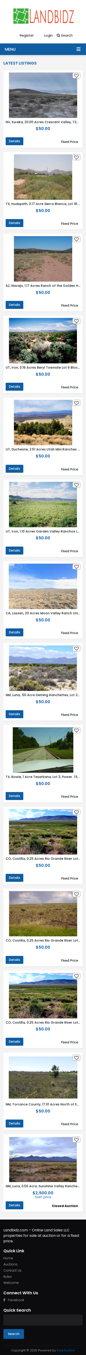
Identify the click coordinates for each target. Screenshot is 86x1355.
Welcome (11, 1282)
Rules (7, 1276)
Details (14, 141)
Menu (78, 49)
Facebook (13, 1300)
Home (8, 1258)
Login (45, 35)
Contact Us (12, 1270)
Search (65, 35)
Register (23, 35)
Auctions (10, 1264)
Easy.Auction (66, 1350)
